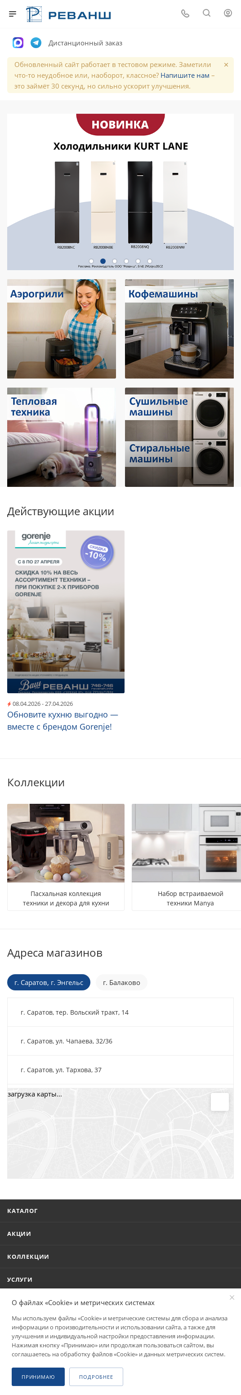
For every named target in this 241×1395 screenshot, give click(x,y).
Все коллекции (231, 782)
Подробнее (96, 1376)
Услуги (20, 1279)
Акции (19, 1234)
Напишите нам (185, 75)
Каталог (22, 1211)
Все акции (231, 510)
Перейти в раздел (231, 952)
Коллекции (28, 1256)
